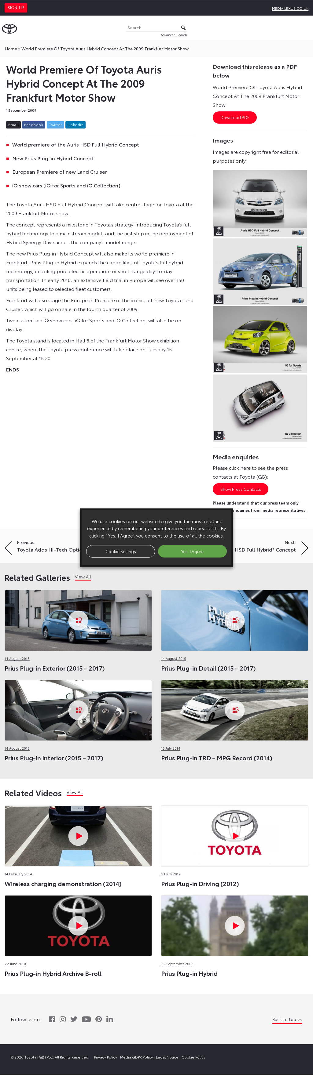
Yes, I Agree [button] (192, 551)
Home (11, 48)
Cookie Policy (193, 1057)
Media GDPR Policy (136, 1057)
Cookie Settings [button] (120, 551)
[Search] (156, 28)
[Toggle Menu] (305, 27)
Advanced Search (174, 34)
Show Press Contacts (240, 489)
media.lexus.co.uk (290, 8)
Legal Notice (167, 1057)
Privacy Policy (105, 1057)
